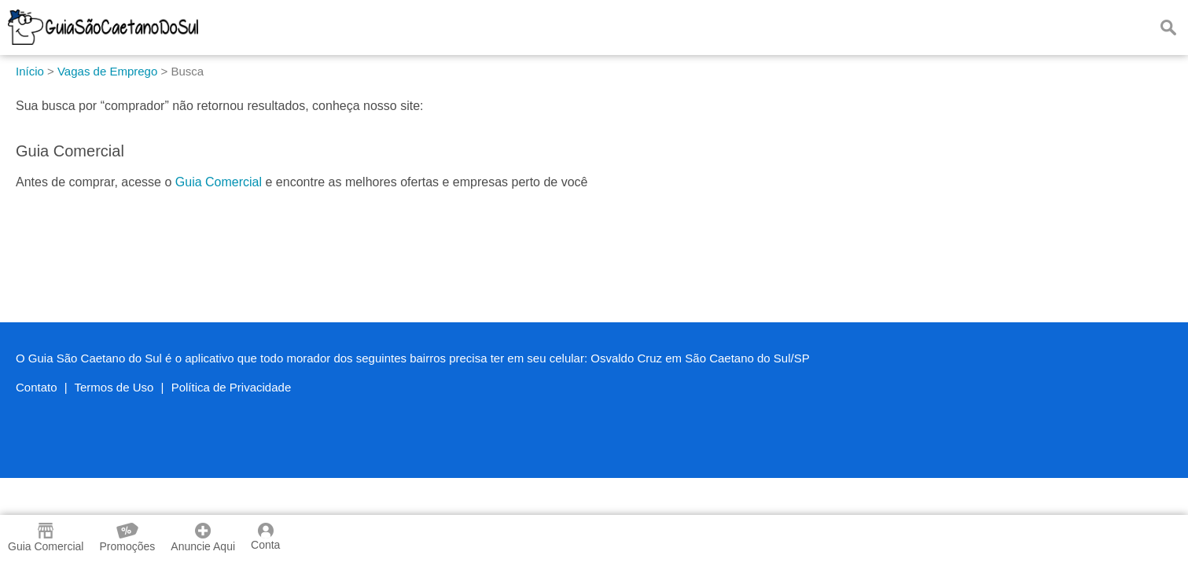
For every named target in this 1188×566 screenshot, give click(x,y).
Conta (265, 537)
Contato (36, 387)
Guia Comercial (218, 182)
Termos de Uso (114, 387)
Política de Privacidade (231, 387)
